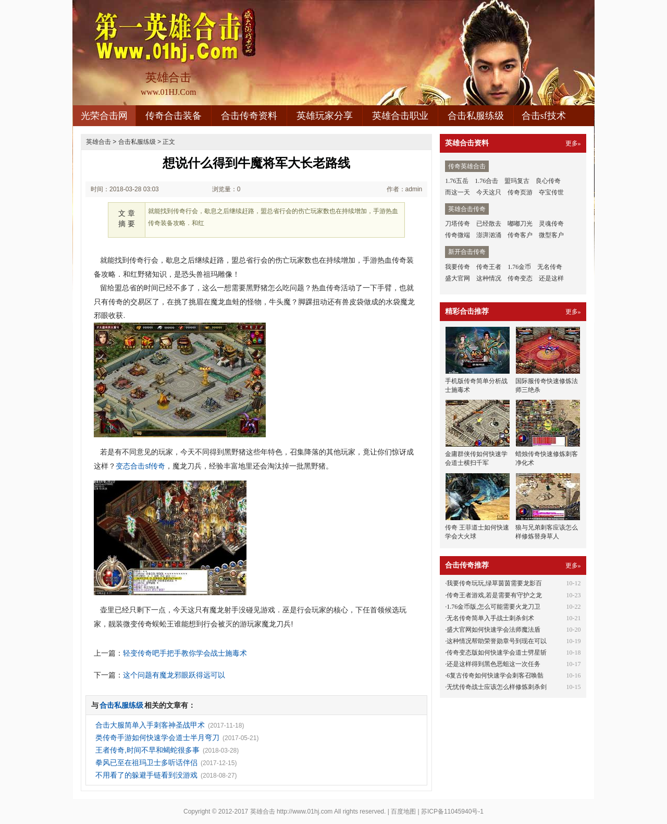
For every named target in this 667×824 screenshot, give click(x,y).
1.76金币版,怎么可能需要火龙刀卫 (493, 606)
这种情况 (488, 278)
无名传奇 (549, 266)
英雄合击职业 (400, 115)
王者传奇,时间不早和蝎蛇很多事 (147, 750)
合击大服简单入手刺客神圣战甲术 (150, 725)
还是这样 (551, 278)
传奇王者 (488, 266)
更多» (573, 143)
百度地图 (403, 811)
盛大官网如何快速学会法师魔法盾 (493, 629)
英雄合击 (98, 141)
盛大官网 (457, 278)
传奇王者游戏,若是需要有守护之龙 (494, 595)
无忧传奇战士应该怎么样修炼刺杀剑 (497, 687)
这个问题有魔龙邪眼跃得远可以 (174, 675)
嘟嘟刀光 (520, 223)
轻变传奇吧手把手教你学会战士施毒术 (185, 653)
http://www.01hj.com (304, 811)
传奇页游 (520, 192)
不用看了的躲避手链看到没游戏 (146, 775)
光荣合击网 (104, 115)
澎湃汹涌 (488, 235)
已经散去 (488, 223)
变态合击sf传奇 (140, 466)
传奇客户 (520, 235)
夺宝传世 (551, 192)
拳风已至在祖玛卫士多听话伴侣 (146, 762)
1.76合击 (486, 181)
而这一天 (457, 192)
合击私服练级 (476, 115)
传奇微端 (457, 235)
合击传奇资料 (249, 115)
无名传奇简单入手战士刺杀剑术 (490, 618)
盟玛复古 (516, 181)
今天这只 (488, 192)
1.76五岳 (456, 181)
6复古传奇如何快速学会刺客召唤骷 (495, 675)
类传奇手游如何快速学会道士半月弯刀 (157, 737)
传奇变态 (520, 278)
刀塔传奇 (457, 223)
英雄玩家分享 (325, 115)
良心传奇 (548, 181)
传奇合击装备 (173, 115)
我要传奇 (457, 266)
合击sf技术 (544, 115)
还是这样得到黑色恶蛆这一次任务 (493, 664)
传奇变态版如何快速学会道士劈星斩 (497, 652)
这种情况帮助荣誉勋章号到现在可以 (497, 641)
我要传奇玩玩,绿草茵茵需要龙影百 (494, 583)
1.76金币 (519, 266)
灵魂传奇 (551, 223)
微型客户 (551, 235)
